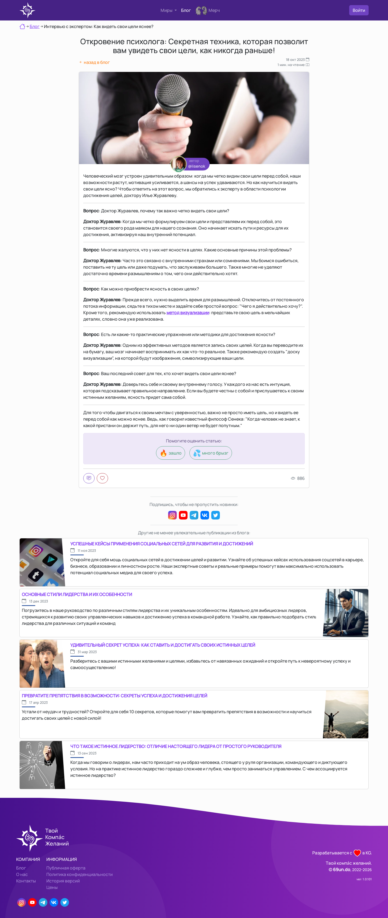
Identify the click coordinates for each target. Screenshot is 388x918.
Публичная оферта (65, 868)
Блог (186, 10)
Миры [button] (167, 10)
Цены (52, 887)
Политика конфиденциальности (79, 874)
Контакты (26, 881)
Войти (359, 10)
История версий (63, 881)
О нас (22, 874)
